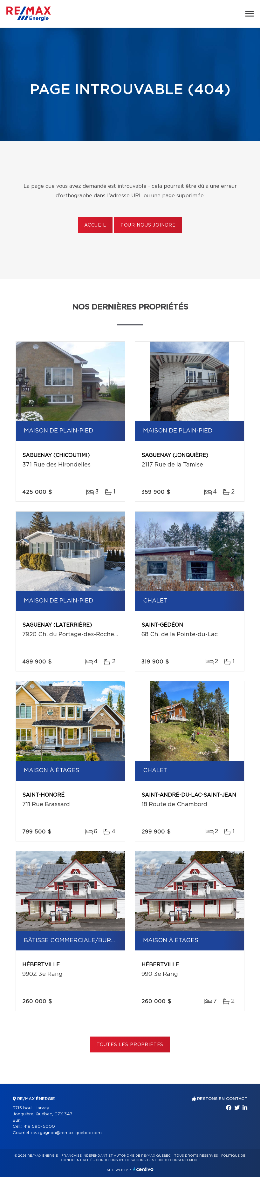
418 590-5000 (39, 1127)
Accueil (95, 225)
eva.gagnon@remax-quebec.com (66, 1133)
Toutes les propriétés (130, 1045)
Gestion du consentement (173, 1160)
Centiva (143, 1169)
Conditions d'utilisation (120, 1160)
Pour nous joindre (148, 225)
